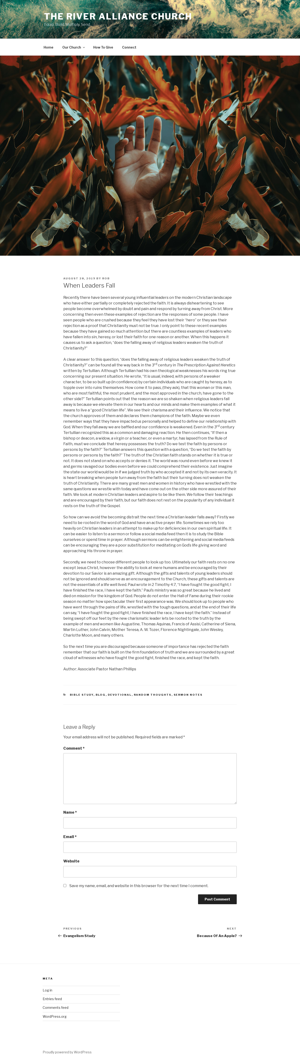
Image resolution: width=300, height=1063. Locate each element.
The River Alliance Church (118, 16)
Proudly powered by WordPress (67, 1052)
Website (71, 861)
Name (70, 812)
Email (70, 837)
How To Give (103, 47)
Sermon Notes (188, 694)
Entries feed (52, 999)
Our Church (74, 47)
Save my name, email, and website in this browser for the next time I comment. (138, 886)
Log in (47, 990)
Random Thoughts (153, 694)
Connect (129, 47)
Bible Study (82, 694)
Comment (74, 748)
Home (48, 47)
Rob (106, 278)
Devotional (120, 694)
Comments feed (55, 1008)
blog (101, 694)
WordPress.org (55, 1016)
